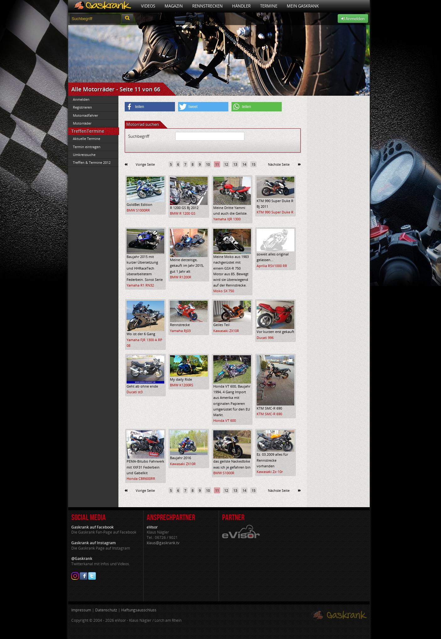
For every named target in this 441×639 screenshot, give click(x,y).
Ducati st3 (135, 391)
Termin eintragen (87, 146)
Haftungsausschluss (138, 610)
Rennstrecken (207, 6)
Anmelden (353, 18)
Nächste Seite (279, 164)
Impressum (81, 610)
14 (244, 164)
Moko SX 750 (223, 290)
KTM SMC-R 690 (269, 413)
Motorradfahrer (85, 115)
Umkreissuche (84, 154)
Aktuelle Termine (86, 138)
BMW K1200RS (181, 385)
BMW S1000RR (138, 210)
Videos (148, 6)
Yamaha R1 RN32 (140, 285)
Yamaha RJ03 (180, 330)
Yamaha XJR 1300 (227, 219)
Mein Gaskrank (303, 6)
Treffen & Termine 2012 (92, 162)
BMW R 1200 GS (182, 213)
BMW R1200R (180, 277)
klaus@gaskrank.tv (163, 542)
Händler (241, 6)
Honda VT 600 (224, 420)
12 (226, 164)
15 (253, 164)
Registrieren (82, 107)
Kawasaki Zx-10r (270, 471)
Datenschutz (106, 610)
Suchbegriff (138, 136)
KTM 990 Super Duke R (275, 212)
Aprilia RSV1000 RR (272, 265)
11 (217, 164)
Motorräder (82, 123)
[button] (150, 106)
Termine (268, 6)
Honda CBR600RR (141, 478)
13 (235, 164)
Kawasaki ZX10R (226, 330)
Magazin (174, 6)
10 (208, 164)
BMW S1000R (223, 472)
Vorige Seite (145, 164)
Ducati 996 (265, 337)
